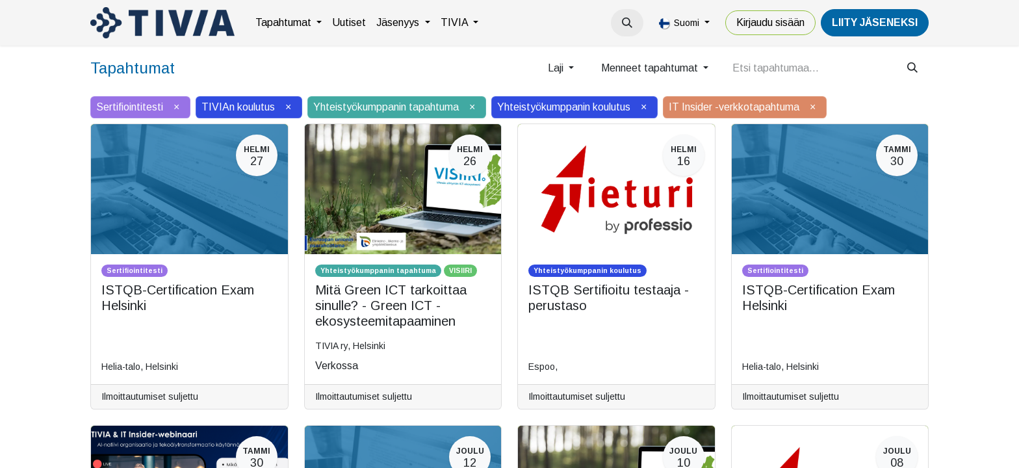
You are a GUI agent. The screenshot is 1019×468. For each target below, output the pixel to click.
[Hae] (912, 68)
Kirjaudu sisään (770, 22)
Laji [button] (557, 67)
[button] (627, 22)
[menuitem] (288, 23)
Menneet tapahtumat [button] (651, 67)
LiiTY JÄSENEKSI (875, 22)
